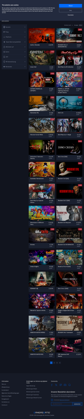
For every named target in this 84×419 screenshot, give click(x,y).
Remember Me (34, 113)
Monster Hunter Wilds (36, 135)
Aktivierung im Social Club (32, 395)
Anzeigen (76, 25)
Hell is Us (60, 113)
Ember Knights (34, 266)
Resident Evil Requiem (64, 222)
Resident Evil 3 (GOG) (64, 200)
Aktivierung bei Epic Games (32, 392)
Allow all (70, 6)
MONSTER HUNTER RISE (36, 354)
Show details (71, 15)
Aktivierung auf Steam (31, 389)
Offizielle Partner (6, 387)
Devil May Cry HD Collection (65, 67)
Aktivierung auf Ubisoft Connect (34, 398)
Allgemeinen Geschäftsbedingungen (10, 393)
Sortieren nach (67, 25)
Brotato (32, 244)
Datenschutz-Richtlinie (64, 400)
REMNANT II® (34, 288)
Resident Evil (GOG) (63, 178)
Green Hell (33, 67)
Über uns (4, 384)
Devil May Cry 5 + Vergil (64, 135)
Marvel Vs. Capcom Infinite (37, 310)
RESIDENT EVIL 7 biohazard (65, 332)
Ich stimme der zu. (62, 400)
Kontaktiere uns (6, 402)
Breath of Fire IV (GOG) (64, 266)
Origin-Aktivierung (30, 386)
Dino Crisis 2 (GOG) (63, 288)
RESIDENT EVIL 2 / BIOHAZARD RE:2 (63, 46)
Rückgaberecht (5, 399)
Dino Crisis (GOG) (62, 157)
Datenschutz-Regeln (6, 396)
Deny (70, 10)
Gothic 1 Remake (35, 45)
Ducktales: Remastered (37, 178)
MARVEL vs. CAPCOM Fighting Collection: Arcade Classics (63, 90)
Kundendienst (5, 390)
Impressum (4, 405)
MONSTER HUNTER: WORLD (37, 332)
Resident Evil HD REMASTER (66, 244)
